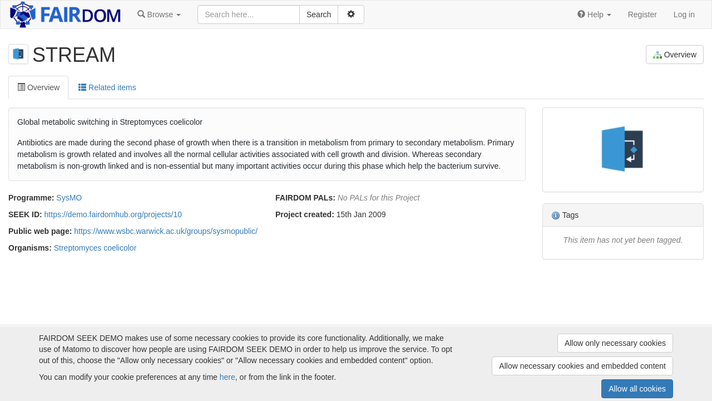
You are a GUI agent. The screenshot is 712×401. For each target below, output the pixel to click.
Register (642, 14)
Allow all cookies (637, 388)
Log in (684, 14)
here (227, 377)
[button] (159, 14)
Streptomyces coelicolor (95, 247)
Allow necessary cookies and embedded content (582, 365)
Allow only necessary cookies (615, 343)
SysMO (69, 197)
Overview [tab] (38, 87)
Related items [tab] (107, 87)
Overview (674, 55)
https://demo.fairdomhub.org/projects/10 (113, 214)
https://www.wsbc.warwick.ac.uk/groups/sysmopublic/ (166, 231)
